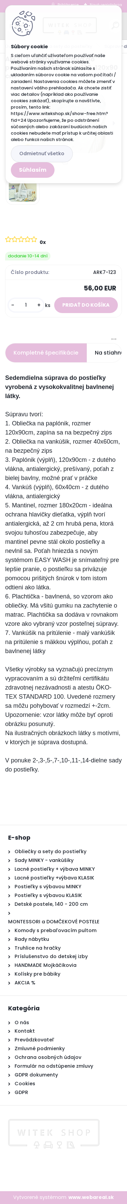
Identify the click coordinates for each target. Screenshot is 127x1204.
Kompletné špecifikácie (46, 353)
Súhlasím (32, 170)
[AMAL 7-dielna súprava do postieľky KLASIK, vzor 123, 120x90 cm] (23, 191)
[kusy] (26, 305)
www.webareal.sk (91, 1197)
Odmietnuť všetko (41, 153)
